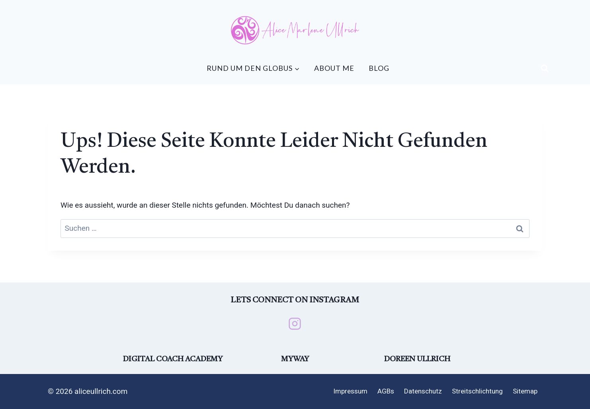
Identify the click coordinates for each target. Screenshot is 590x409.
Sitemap (525, 391)
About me (334, 68)
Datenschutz (423, 391)
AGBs (385, 391)
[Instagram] (295, 323)
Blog (379, 68)
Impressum (350, 391)
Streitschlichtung (477, 391)
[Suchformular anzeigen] (544, 68)
